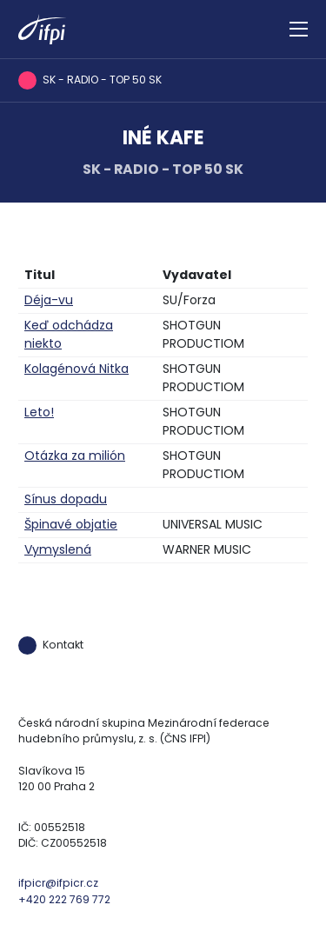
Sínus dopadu (65, 499)
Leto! (39, 412)
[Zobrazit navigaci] (298, 29)
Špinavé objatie (70, 524)
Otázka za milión (74, 455)
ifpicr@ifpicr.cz (58, 882)
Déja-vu (48, 300)
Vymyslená (57, 549)
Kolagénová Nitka (76, 368)
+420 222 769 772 (64, 899)
